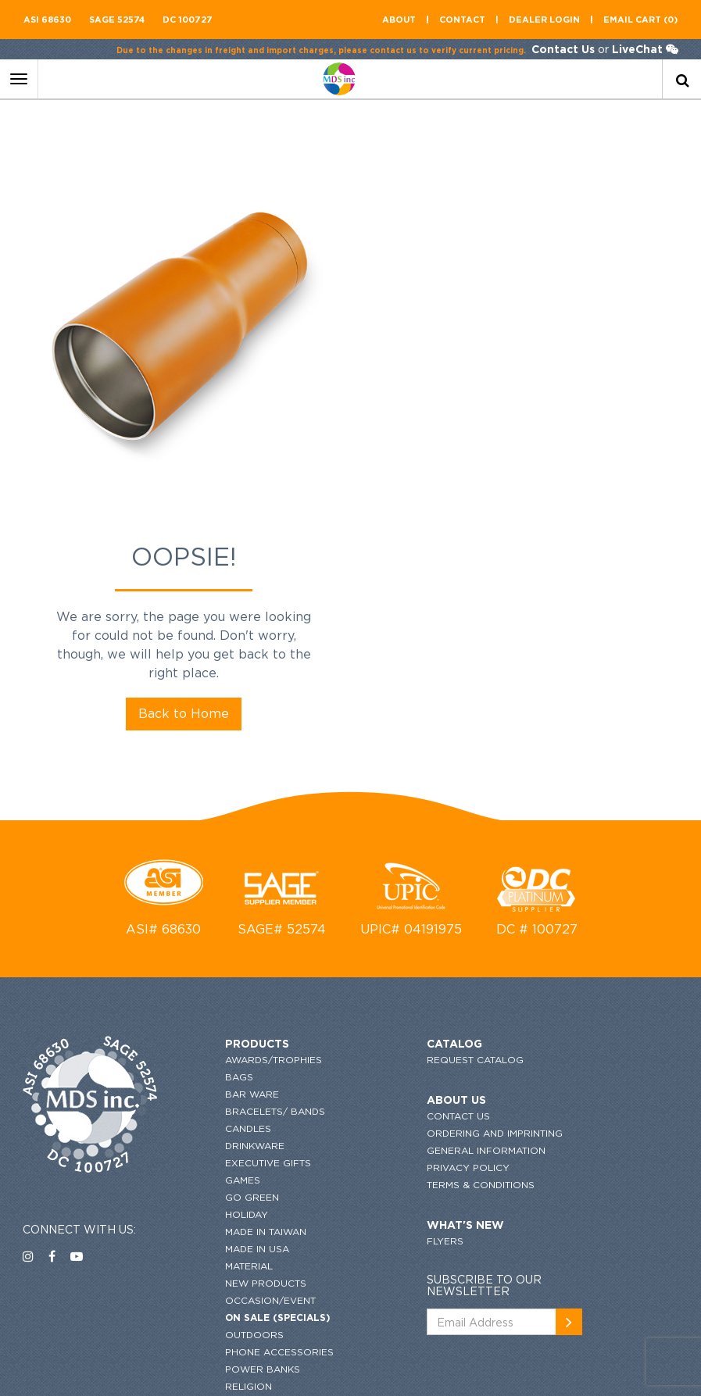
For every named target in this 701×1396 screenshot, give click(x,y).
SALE (211, 1135)
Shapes (218, 1153)
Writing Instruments (255, 1273)
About (399, 19)
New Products (239, 1015)
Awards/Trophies (246, 792)
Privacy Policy (415, 917)
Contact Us (562, 49)
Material (222, 998)
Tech (211, 1187)
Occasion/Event (243, 1032)
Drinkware (228, 878)
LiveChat (636, 49)
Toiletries (225, 1204)
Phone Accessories (252, 1084)
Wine (211, 1256)
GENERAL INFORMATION (433, 899)
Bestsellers (232, 1290)
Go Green (225, 929)
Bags (212, 809)
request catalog (422, 792)
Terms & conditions (428, 934)
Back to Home (526, 391)
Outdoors (227, 1067)
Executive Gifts (241, 895)
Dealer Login (544, 19)
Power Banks (236, 1101)
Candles (221, 860)
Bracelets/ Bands (248, 843)
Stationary (229, 1170)
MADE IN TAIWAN (239, 964)
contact (462, 19)
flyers (392, 990)
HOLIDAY (219, 946)
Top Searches (236, 1239)
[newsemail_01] (664, 816)
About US (404, 831)
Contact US (406, 848)
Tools (215, 1221)
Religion (221, 1118)
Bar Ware (225, 826)
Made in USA (230, 981)
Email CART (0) (640, 19)
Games (216, 912)
